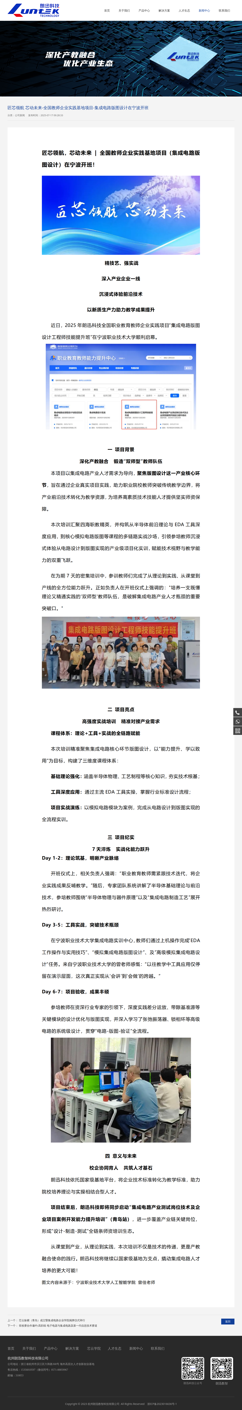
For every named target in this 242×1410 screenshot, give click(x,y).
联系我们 (224, 10)
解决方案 (164, 10)
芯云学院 (94, 1348)
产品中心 (144, 10)
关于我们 (124, 10)
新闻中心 (204, 10)
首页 (107, 10)
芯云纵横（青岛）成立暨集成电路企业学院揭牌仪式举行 (52, 1320)
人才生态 (184, 10)
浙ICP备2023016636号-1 (162, 1404)
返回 (227, 1321)
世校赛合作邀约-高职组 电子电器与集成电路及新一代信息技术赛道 (58, 1325)
